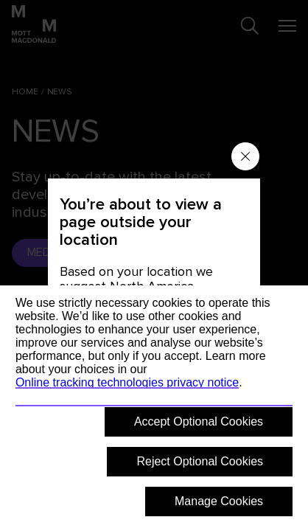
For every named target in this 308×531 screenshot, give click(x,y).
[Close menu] (245, 156)
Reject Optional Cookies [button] (199, 461)
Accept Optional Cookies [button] (198, 421)
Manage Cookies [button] (219, 501)
